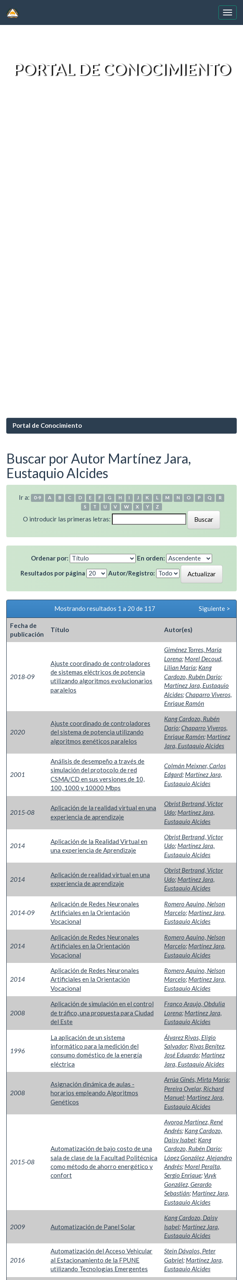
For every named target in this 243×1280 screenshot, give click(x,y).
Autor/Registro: (131, 573)
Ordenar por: (49, 558)
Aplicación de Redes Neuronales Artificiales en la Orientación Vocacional (95, 912)
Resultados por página (52, 573)
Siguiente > (214, 608)
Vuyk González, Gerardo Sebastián (190, 1184)
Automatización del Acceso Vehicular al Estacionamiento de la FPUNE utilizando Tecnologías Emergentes (101, 1260)
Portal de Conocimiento (47, 425)
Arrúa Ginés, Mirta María (196, 1079)
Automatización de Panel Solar (93, 1226)
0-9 (37, 498)
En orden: (151, 558)
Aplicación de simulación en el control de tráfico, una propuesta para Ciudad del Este (102, 1012)
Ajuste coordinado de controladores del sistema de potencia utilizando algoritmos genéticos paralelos (100, 732)
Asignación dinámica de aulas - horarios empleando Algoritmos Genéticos (94, 1093)
